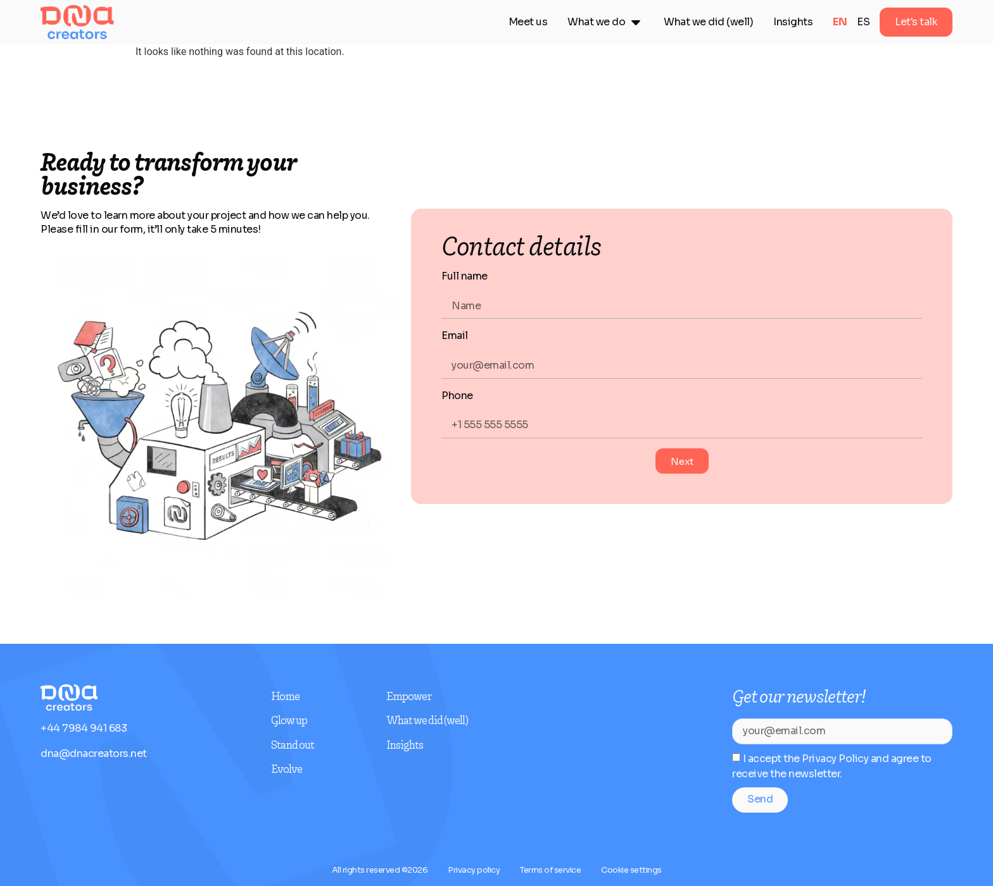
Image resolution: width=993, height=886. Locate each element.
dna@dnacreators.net (94, 753)
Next (682, 461)
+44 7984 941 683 (84, 728)
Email (454, 335)
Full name (464, 276)
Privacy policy (474, 870)
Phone (457, 395)
